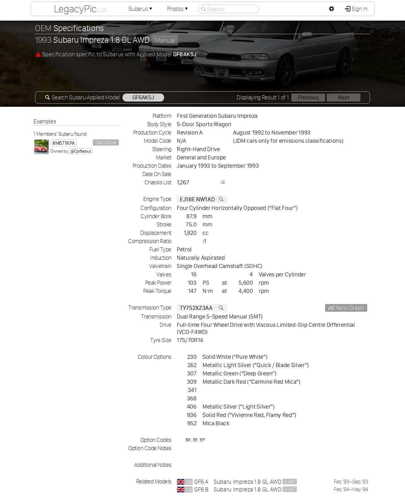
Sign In (358, 8)
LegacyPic (80, 8)
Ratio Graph (349, 307)
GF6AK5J (143, 97)
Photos (178, 8)
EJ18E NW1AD (202, 199)
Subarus (141, 8)
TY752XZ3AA (202, 307)
